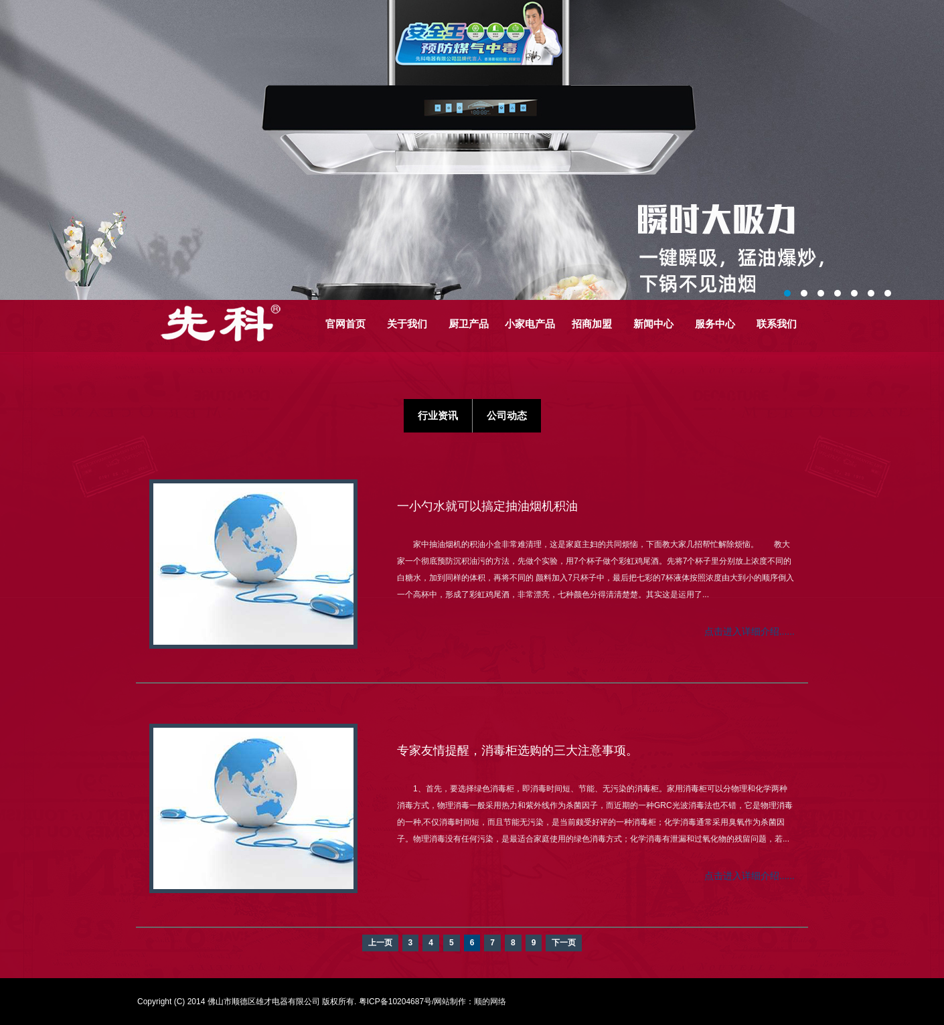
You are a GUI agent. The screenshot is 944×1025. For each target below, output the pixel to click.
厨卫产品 (469, 323)
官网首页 (345, 323)
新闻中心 (653, 323)
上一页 (380, 942)
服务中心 (715, 323)
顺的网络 (490, 1001)
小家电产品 (530, 323)
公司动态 (507, 415)
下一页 (564, 942)
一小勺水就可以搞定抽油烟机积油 (487, 506)
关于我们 (407, 323)
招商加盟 (592, 323)
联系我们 (777, 323)
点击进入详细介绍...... (749, 631)
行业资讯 (438, 415)
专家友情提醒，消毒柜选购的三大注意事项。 (517, 750)
